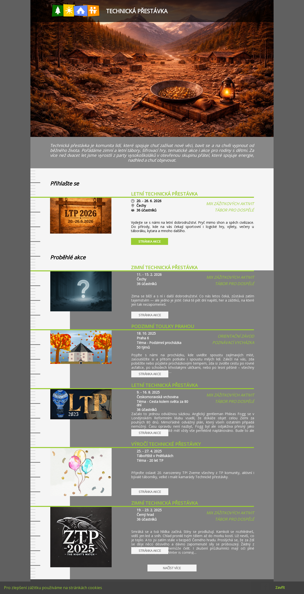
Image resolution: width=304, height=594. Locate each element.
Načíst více (172, 568)
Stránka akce (149, 241)
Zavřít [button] (280, 587)
